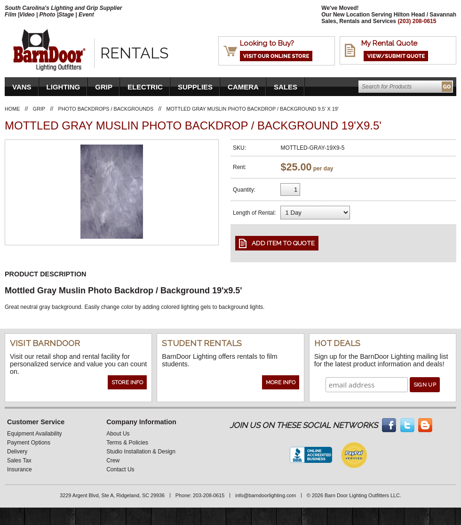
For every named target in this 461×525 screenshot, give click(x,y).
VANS (22, 87)
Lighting (63, 87)
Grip (103, 87)
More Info (280, 382)
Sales (285, 87)
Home (12, 109)
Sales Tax (19, 460)
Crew (112, 460)
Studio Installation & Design (140, 451)
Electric (145, 87)
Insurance (19, 469)
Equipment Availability (34, 433)
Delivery (17, 451)
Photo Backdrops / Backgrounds (106, 109)
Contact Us (120, 469)
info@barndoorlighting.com (265, 495)
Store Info (127, 382)
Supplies (195, 87)
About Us (117, 433)
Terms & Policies (127, 442)
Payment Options (28, 442)
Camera (243, 87)
